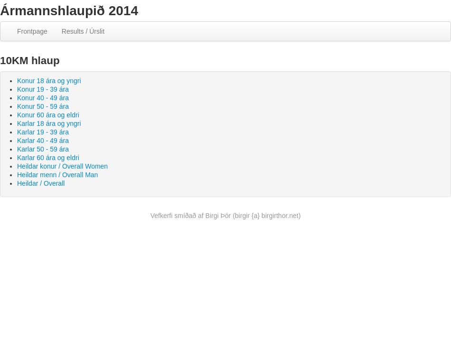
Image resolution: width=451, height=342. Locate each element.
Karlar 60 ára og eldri (48, 158)
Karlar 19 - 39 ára (43, 132)
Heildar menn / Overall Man (57, 175)
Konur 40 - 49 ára (43, 98)
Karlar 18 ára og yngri (49, 123)
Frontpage (32, 31)
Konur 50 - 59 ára (43, 106)
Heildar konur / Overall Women (62, 166)
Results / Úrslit (83, 31)
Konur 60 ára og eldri (48, 115)
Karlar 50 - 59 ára (43, 149)
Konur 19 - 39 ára (43, 89)
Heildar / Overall (41, 183)
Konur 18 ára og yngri (49, 81)
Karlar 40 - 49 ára (43, 140)
